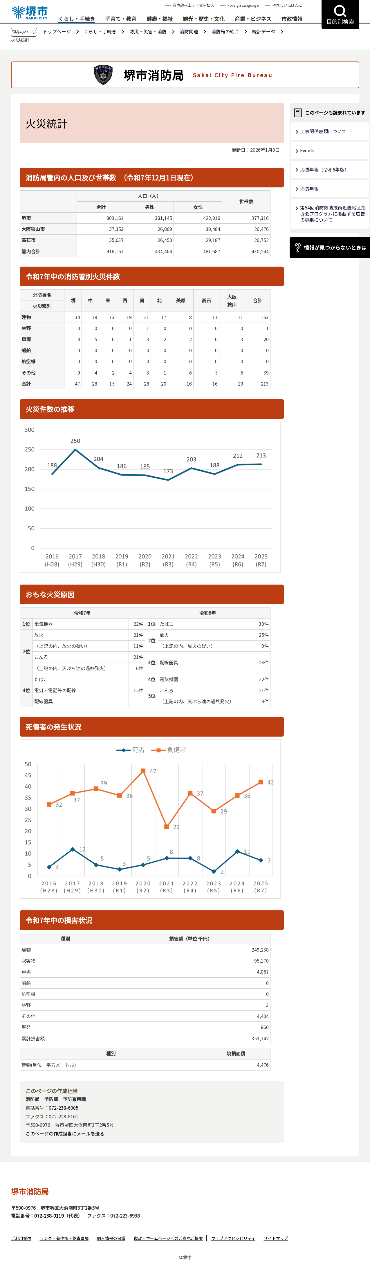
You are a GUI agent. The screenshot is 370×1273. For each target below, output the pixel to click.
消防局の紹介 (225, 31)
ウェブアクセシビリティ (233, 1238)
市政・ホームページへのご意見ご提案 (168, 1238)
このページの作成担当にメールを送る (65, 1133)
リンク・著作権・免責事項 (64, 1238)
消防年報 (309, 188)
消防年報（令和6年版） (324, 169)
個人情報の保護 (111, 1238)
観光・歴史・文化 (204, 18)
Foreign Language (243, 5)
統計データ (263, 31)
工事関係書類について (323, 131)
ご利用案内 (21, 1238)
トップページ (57, 31)
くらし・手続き (76, 18)
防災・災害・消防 (148, 31)
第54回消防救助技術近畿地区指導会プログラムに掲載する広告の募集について (333, 213)
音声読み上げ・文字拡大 (193, 5)
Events (307, 150)
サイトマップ (276, 1238)
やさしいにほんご (287, 5)
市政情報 (291, 18)
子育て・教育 (120, 18)
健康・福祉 (160, 18)
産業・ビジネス (253, 18)
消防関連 (189, 31)
